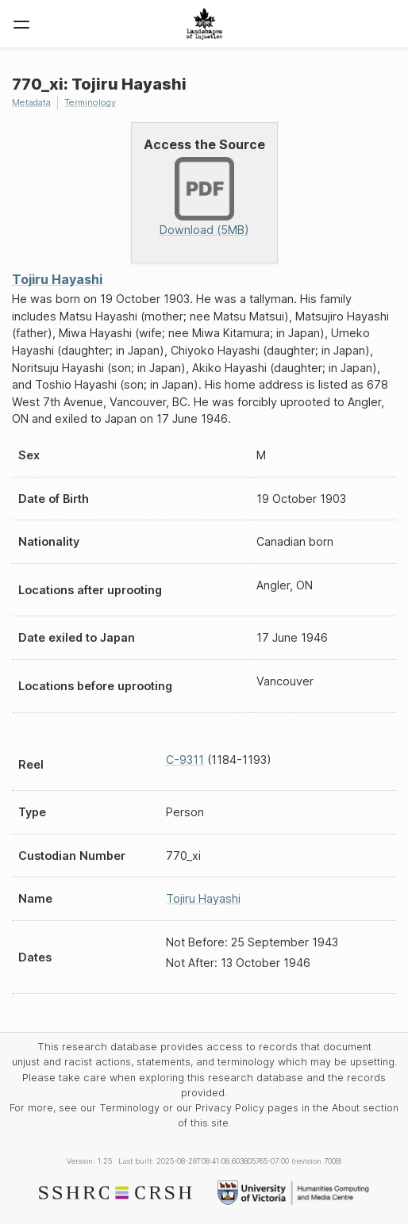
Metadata (31, 102)
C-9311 (185, 759)
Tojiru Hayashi (57, 279)
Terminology (90, 102)
